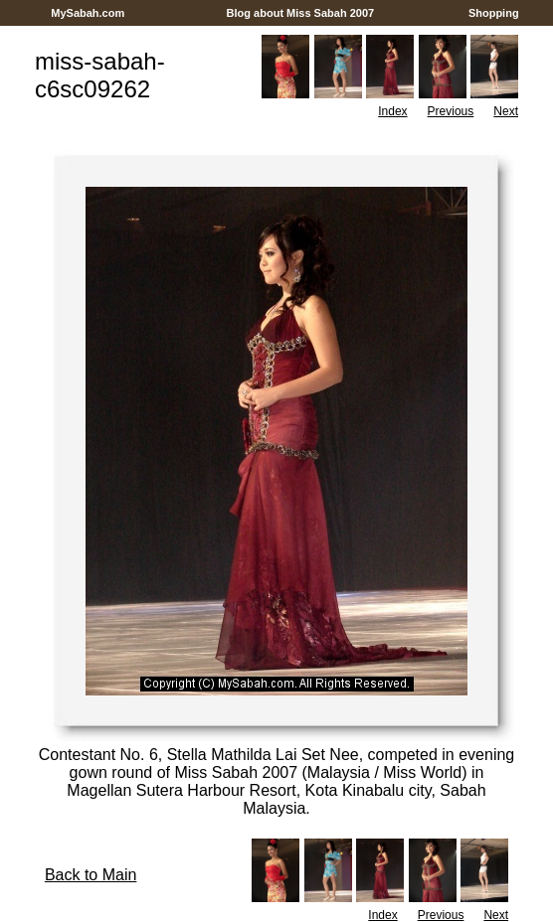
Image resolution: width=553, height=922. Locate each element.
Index (392, 111)
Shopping (493, 13)
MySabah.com (87, 13)
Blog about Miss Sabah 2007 (301, 13)
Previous (451, 111)
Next (505, 111)
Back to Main (90, 874)
